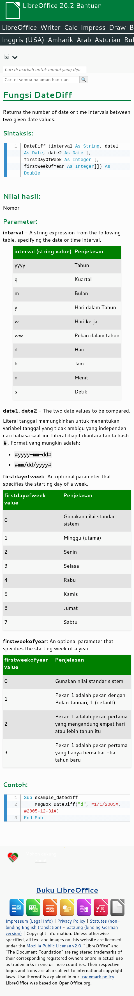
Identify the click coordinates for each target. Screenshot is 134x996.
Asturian (107, 39)
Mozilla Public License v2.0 (53, 944)
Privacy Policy (71, 920)
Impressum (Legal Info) (29, 920)
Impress (93, 27)
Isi (6, 56)
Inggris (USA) (23, 39)
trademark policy (97, 975)
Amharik (60, 39)
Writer (50, 27)
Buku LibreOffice (67, 889)
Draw (117, 27)
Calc (70, 27)
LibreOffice (19, 27)
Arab (84, 39)
